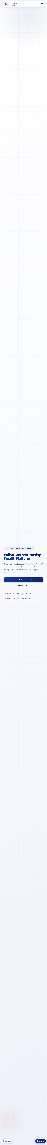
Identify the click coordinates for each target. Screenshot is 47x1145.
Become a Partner (23, 586)
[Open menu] (42, 4)
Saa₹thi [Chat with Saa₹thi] (40, 1141)
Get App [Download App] (7, 1141)
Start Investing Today (23, 580)
